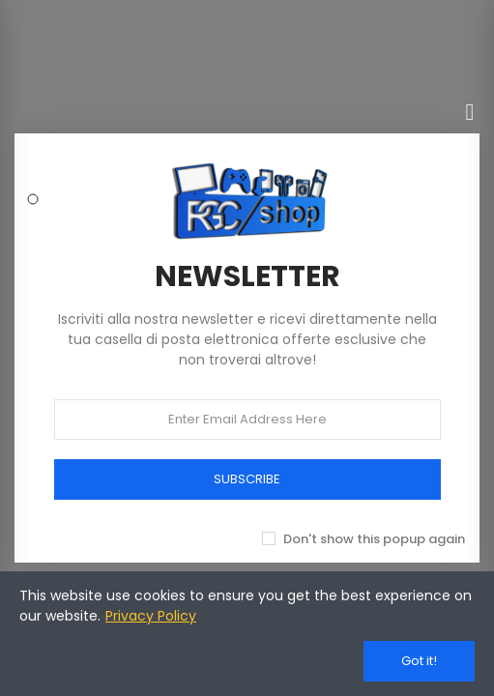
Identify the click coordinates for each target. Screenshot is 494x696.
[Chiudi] (470, 112)
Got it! (419, 661)
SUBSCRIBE (247, 479)
